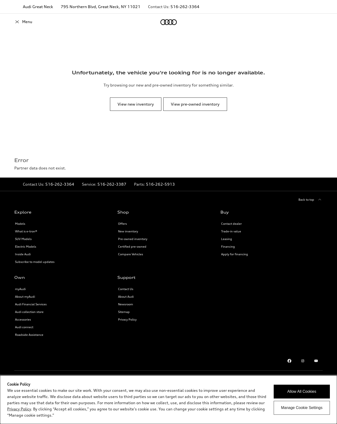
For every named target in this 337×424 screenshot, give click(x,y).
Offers (122, 223)
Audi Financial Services (31, 304)
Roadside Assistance (29, 335)
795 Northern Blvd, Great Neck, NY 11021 (100, 6)
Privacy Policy (127, 319)
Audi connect (24, 327)
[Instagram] (302, 361)
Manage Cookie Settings (301, 408)
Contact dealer (231, 223)
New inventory (128, 231)
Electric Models (25, 246)
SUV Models (23, 239)
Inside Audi (23, 254)
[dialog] (168, 399)
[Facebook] (289, 361)
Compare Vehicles (130, 254)
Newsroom (125, 304)
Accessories (23, 319)
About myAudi (25, 296)
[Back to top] (310, 200)
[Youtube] (316, 361)
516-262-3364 (184, 6)
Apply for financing (234, 254)
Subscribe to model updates (35, 262)
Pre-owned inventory (132, 239)
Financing (228, 246)
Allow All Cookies (301, 391)
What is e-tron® (26, 231)
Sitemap (124, 312)
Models (20, 223)
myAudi (20, 289)
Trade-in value (231, 231)
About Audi (126, 296)
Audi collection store (29, 312)
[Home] (22, 22)
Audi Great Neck (38, 6)
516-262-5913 (160, 184)
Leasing (226, 239)
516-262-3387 (111, 184)
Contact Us (125, 289)
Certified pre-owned (132, 246)
